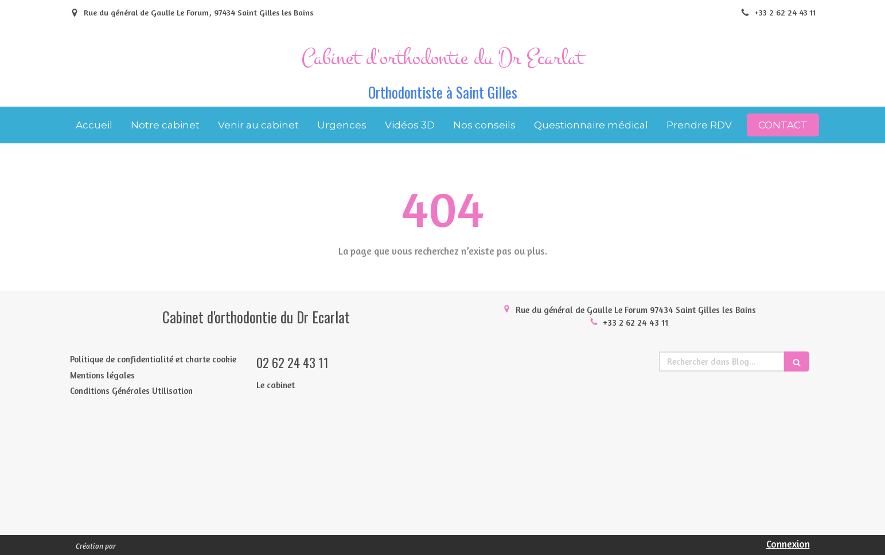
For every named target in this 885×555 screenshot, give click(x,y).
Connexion (788, 544)
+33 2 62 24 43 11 (635, 322)
